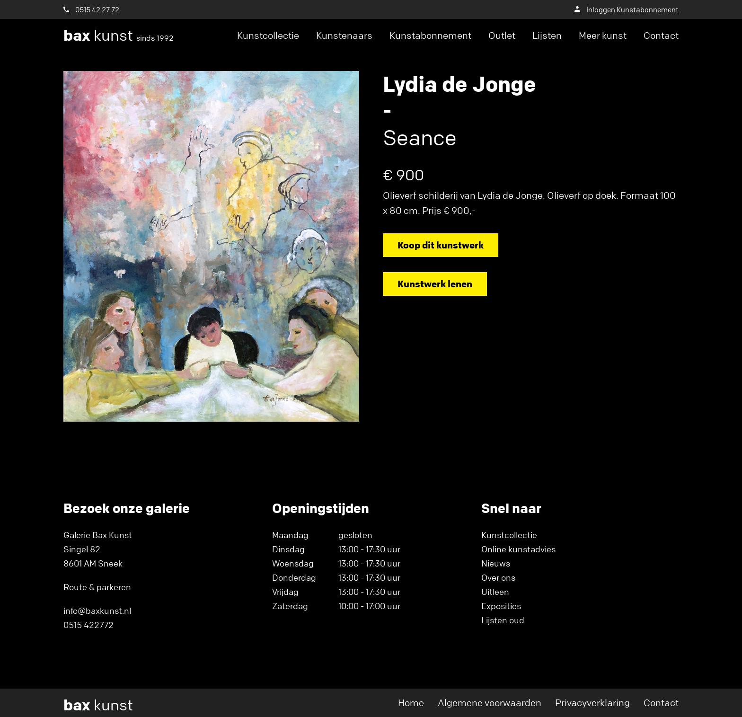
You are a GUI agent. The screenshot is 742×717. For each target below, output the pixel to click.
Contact (661, 35)
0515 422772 (88, 625)
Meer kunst (603, 35)
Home (411, 702)
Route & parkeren (97, 587)
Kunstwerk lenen (435, 284)
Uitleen (495, 591)
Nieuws (495, 563)
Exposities (501, 606)
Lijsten (547, 35)
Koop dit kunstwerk (441, 245)
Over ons (498, 577)
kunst (118, 35)
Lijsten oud (502, 620)
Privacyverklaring (592, 702)
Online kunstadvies (518, 549)
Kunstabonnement (430, 35)
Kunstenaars (344, 35)
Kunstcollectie (268, 35)
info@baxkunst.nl (97, 610)
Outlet (501, 35)
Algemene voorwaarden (489, 702)
